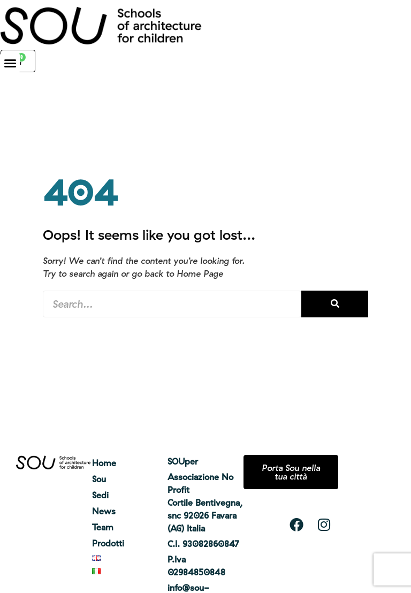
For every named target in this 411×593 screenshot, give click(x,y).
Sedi (100, 495)
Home (104, 463)
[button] (10, 63)
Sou (99, 479)
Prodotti (108, 543)
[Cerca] (334, 304)
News (104, 511)
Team (102, 527)
